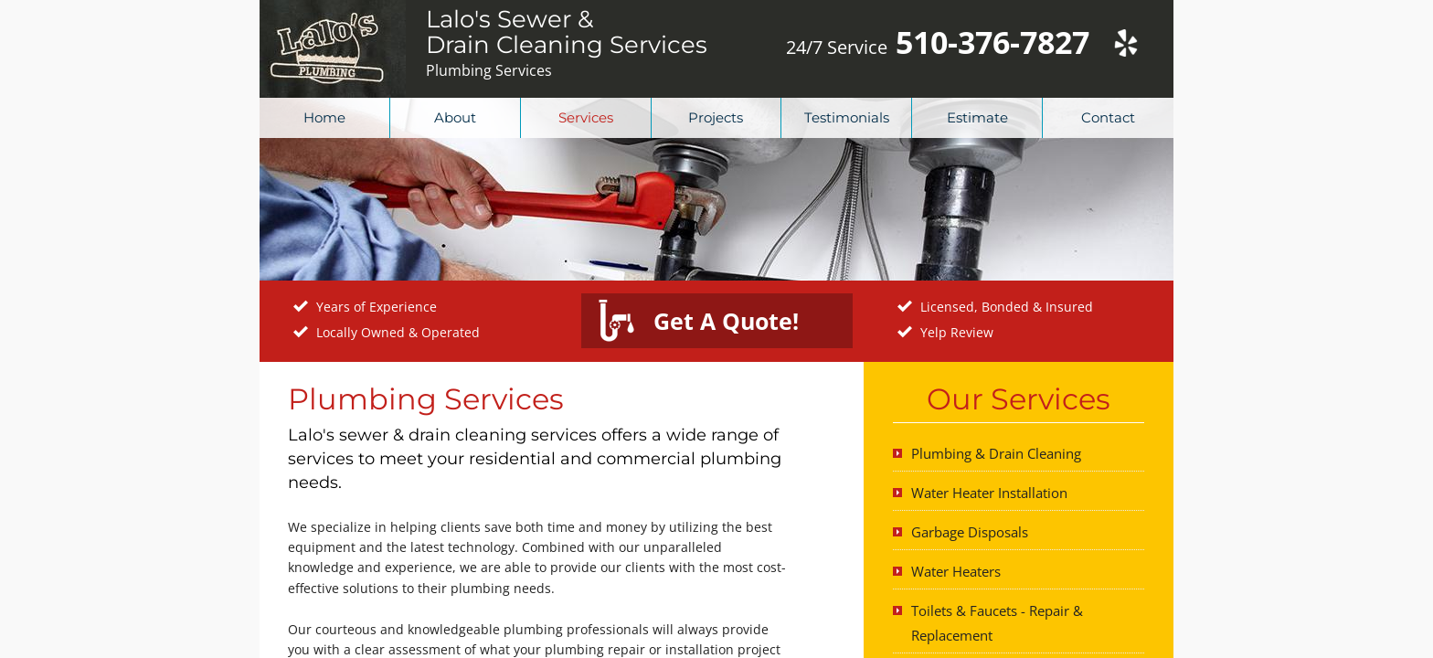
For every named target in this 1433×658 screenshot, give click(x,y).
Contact (1108, 117)
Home (324, 117)
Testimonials (846, 117)
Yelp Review (956, 332)
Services (585, 117)
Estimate (977, 117)
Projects (715, 117)
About (455, 117)
